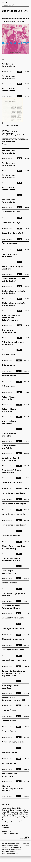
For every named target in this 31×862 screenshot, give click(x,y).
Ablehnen (26, 851)
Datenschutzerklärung (11, 859)
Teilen (4, 145)
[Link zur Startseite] (22, 3)
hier (8, 817)
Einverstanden (25, 849)
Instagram (5, 833)
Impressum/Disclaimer (10, 839)
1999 (8, 131)
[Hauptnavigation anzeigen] (3, 3)
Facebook (5, 831)
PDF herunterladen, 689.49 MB (13, 22)
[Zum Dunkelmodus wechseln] (7, 3)
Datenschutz (6, 837)
